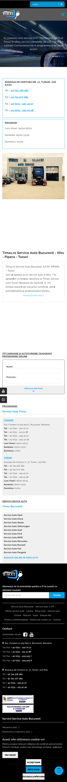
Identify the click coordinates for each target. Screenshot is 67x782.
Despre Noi (45, 615)
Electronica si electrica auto (16, 732)
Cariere (29, 611)
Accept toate (33, 762)
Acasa (55, 56)
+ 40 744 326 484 (18, 90)
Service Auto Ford (13, 534)
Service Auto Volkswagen (17, 526)
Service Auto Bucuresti (22, 607)
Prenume (11, 377)
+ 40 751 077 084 (18, 97)
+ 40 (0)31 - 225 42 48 (21, 110)
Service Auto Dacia (13, 519)
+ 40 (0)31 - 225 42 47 (21, 103)
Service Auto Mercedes (15, 541)
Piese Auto (40, 611)
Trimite (56, 595)
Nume (9, 367)
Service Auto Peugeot (15, 552)
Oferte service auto (14, 611)
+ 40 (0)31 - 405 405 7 (21, 656)
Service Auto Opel (13, 515)
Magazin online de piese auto (21, 558)
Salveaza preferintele (34, 776)
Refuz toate (33, 769)
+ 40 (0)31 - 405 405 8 (21, 661)
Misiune (27, 615)
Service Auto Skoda (14, 523)
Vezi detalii (10, 755)
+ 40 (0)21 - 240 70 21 (21, 647)
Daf (62, 56)
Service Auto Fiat (12, 549)
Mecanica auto (9, 727)
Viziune (17, 615)
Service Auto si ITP (45, 607)
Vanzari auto (54, 611)
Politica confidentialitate (16, 620)
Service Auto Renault (14, 545)
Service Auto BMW (13, 537)
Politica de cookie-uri (40, 620)
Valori (35, 615)
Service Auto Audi (13, 530)
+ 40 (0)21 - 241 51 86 (21, 652)
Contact (57, 620)
